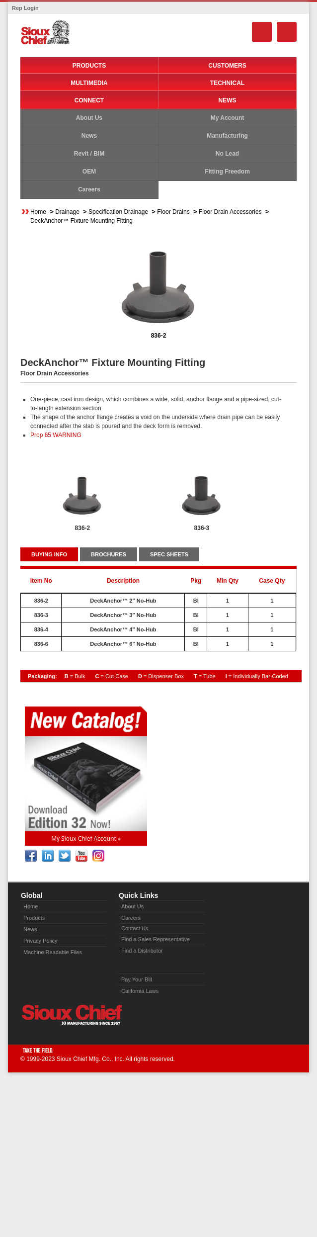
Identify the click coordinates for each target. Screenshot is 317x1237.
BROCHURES (108, 554)
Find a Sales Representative (155, 939)
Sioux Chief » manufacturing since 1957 (71, 1015)
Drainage (67, 211)
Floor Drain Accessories (230, 211)
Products (89, 65)
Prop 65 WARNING (55, 435)
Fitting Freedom (227, 171)
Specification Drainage (118, 211)
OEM (89, 171)
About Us (89, 117)
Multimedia (89, 83)
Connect (89, 100)
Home (38, 211)
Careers (89, 189)
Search (262, 32)
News (228, 100)
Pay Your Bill (136, 979)
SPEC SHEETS (169, 554)
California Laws (139, 991)
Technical (227, 83)
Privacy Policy (40, 941)
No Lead (227, 153)
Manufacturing (227, 135)
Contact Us (134, 928)
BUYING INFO (49, 554)
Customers (227, 65)
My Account (227, 117)
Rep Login (25, 8)
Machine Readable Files (52, 952)
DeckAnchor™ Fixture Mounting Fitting (81, 220)
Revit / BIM (89, 153)
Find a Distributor (142, 951)
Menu (287, 32)
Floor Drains (173, 211)
